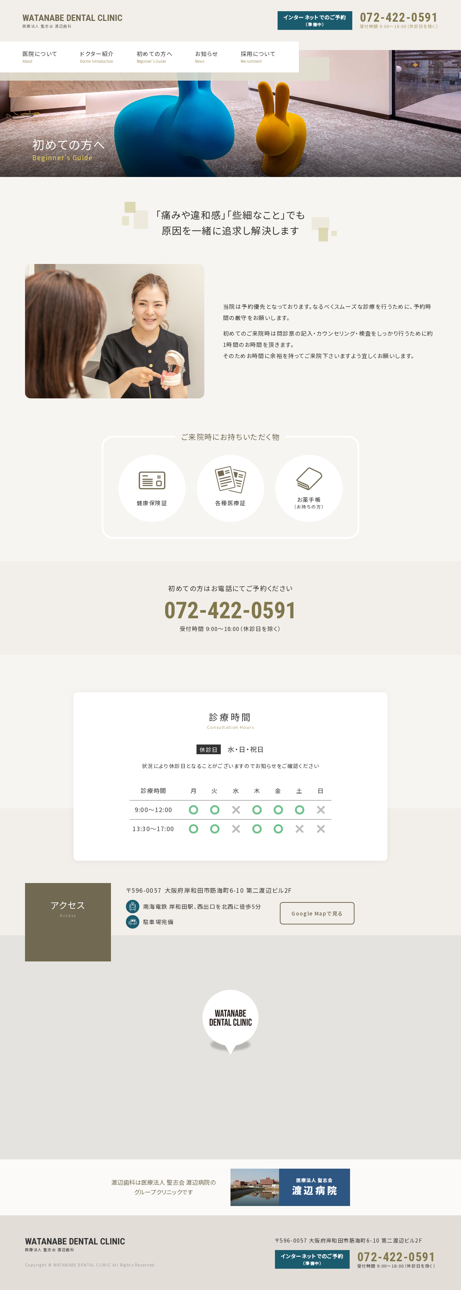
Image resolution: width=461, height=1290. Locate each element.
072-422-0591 (399, 17)
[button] (230, 1022)
